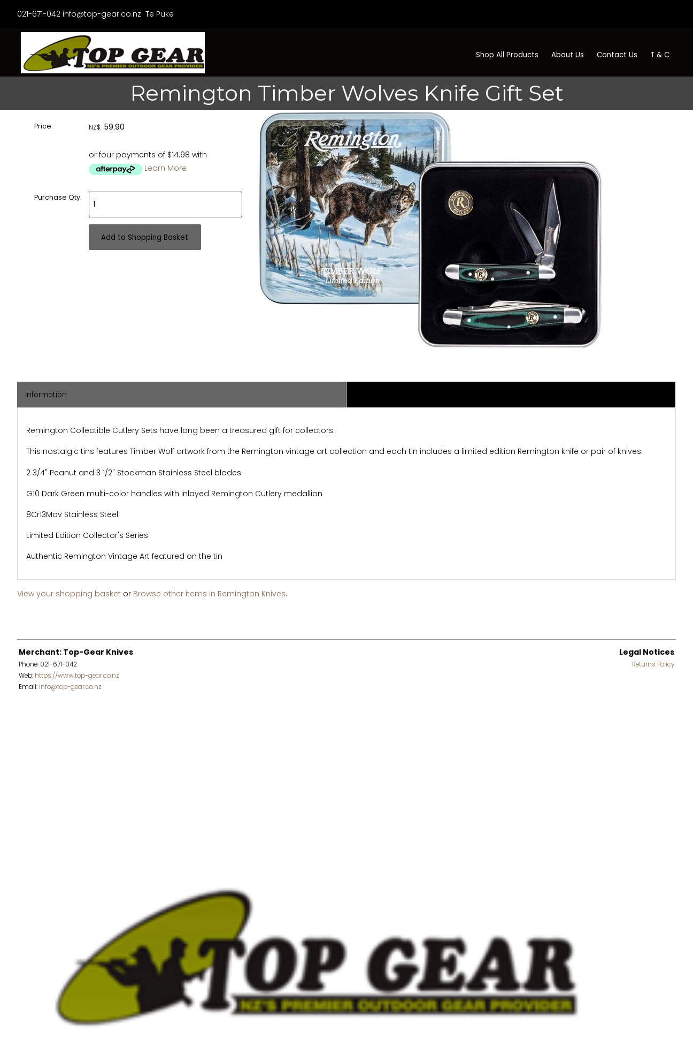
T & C (659, 55)
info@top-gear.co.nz (102, 14)
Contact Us (617, 55)
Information (46, 395)
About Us (567, 55)
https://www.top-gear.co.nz (77, 675)
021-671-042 (38, 14)
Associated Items (386, 395)
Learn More (165, 168)
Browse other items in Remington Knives (209, 593)
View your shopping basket (69, 593)
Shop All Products (507, 55)
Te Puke (158, 14)
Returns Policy (653, 664)
